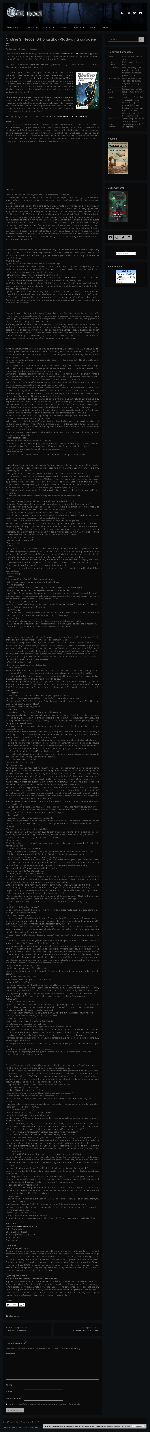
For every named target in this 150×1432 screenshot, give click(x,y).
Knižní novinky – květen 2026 (132, 58)
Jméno (9, 1385)
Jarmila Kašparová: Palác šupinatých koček (133, 120)
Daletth (111, 92)
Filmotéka (49, 27)
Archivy (126, 251)
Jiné (92, 27)
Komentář (11, 1353)
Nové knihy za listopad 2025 (132, 93)
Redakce (33, 49)
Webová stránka (13, 1398)
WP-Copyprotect (31, 1428)
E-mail (9, 1391)
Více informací (125, 1426)
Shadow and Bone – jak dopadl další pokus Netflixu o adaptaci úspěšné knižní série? (132, 101)
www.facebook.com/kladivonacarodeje (68, 116)
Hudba (64, 27)
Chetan (20, 1428)
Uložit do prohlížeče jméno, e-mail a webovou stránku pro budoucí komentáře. (45, 1404)
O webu (105, 27)
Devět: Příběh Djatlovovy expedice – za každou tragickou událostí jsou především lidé (133, 71)
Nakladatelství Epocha (71, 54)
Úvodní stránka (13, 27)
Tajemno (78, 27)
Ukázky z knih (14, 1316)
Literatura (32, 27)
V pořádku (138, 1426)
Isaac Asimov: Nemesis (132, 89)
